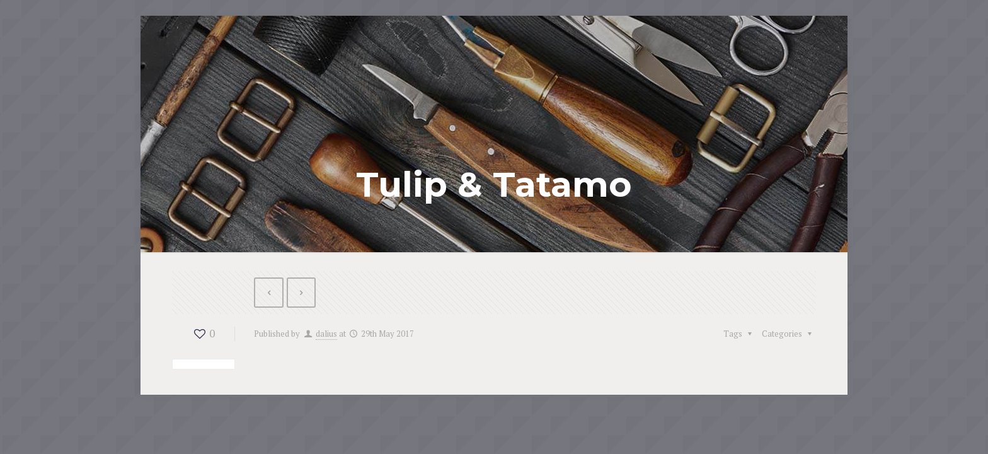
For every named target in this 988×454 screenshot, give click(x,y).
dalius (326, 333)
